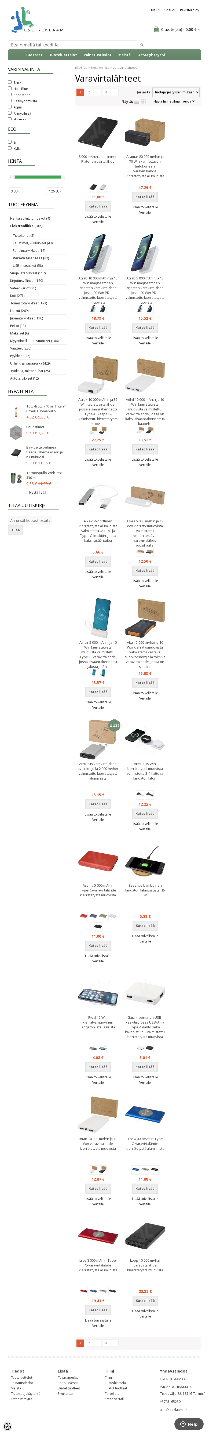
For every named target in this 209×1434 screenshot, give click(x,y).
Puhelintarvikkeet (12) (29, 250)
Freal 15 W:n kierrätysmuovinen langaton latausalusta (98, 1022)
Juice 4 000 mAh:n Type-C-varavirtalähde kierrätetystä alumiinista (145, 1143)
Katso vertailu (115, 1399)
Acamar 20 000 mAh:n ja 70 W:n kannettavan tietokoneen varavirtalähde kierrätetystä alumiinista (145, 166)
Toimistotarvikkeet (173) (28, 303)
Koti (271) (17, 295)
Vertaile (98, 222)
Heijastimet (35, 426)
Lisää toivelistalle (98, 216)
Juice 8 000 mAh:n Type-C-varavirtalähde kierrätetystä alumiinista (98, 1265)
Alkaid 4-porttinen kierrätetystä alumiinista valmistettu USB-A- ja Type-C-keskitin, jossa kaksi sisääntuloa (98, 531)
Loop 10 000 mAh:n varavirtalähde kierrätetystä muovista (145, 1265)
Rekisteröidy (189, 10)
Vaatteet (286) (20, 348)
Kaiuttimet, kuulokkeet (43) (33, 243)
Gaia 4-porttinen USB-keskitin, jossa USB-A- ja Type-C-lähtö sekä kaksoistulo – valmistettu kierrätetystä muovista (145, 1027)
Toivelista (112, 1393)
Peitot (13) (17, 325)
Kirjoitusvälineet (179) (26, 280)
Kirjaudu (170, 10)
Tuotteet (33, 54)
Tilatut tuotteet (116, 1388)
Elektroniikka (100, 67)
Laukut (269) (19, 310)
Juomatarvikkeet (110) (26, 318)
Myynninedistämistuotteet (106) (34, 341)
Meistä (124, 54)
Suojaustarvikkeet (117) (28, 273)
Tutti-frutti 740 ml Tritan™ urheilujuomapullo (46, 408)
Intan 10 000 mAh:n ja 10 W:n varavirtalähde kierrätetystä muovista (98, 1143)
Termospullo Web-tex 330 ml (44, 475)
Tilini (108, 1377)
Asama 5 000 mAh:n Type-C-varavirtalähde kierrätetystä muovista (98, 890)
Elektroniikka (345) (26, 226)
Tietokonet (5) (23, 235)
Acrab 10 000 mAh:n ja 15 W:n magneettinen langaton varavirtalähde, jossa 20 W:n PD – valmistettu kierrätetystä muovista (98, 290)
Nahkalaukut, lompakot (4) (30, 218)
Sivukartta (65, 1393)
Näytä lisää (37, 492)
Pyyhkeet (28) (20, 356)
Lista (136, 101)
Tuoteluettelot (63, 54)
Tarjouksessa (68, 1383)
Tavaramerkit (68, 1377)
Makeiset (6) (19, 333)
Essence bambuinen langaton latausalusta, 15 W (145, 890)
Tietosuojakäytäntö (26, 1393)
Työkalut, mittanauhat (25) (30, 371)
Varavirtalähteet (125, 67)
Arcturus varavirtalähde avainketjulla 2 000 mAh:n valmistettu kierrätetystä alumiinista (98, 771)
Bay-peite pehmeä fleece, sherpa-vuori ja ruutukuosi (44, 452)
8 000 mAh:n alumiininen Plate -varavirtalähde (98, 159)
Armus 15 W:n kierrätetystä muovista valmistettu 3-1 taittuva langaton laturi (145, 771)
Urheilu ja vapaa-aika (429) (30, 363)
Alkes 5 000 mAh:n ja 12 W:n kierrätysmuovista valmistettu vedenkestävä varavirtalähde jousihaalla (144, 533)
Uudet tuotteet (69, 1388)
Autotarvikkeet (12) (24, 378)
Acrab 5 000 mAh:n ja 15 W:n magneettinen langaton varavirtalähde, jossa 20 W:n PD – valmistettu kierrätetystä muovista (145, 290)
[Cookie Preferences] (7, 1426)
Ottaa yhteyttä (151, 54)
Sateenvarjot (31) (23, 288)
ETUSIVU (81, 67)
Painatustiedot (98, 54)
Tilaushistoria (115, 1383)
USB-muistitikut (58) (28, 265)
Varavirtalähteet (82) (31, 258)
